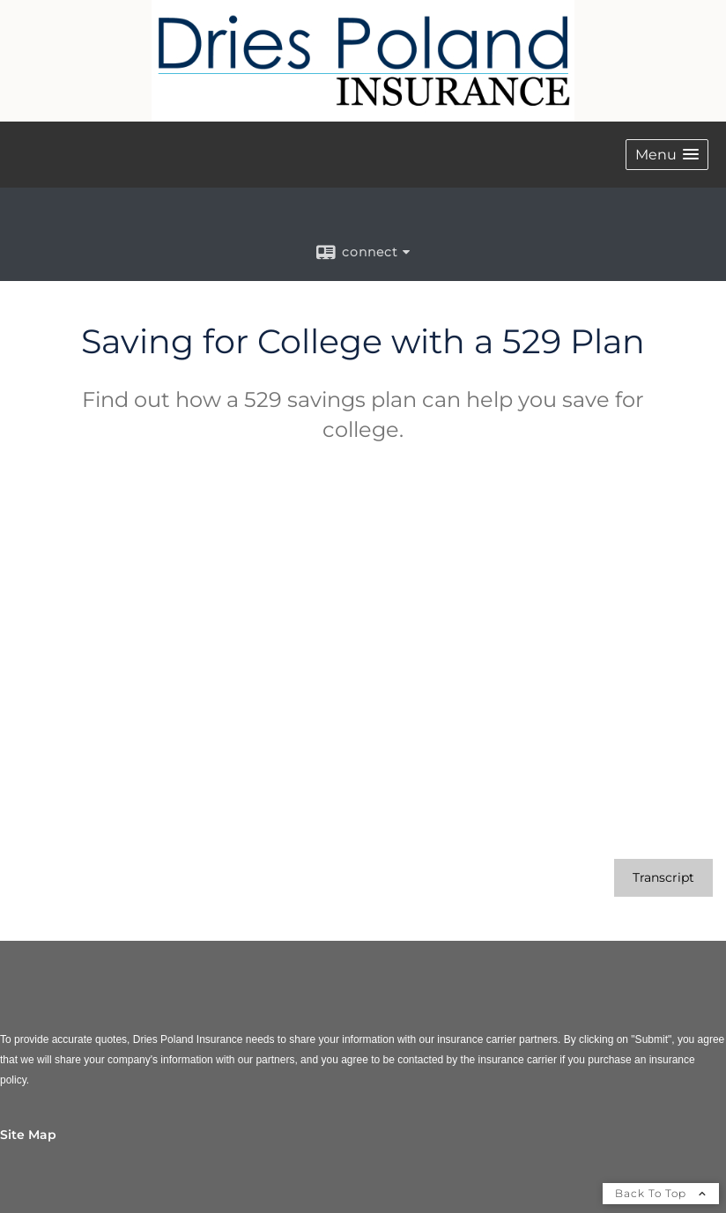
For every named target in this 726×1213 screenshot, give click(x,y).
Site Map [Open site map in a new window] (28, 1135)
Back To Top (661, 1193)
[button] (667, 154)
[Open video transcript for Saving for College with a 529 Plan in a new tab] (663, 878)
